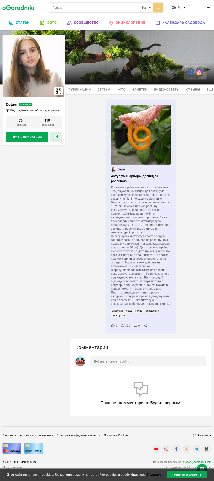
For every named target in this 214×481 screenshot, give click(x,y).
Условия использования (36, 435)
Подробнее (155, 475)
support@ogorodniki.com (197, 462)
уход (129, 310)
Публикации (80, 89)
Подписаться (30, 137)
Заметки (140, 89)
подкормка (118, 315)
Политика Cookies (116, 435)
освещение (152, 310)
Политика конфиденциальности (78, 435)
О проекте (9, 435)
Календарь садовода (180, 22)
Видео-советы (167, 89)
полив (138, 310)
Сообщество (83, 22)
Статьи (19, 22)
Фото (48, 22)
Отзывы (193, 89)
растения (117, 310)
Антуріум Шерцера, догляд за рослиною (134, 178)
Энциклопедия (127, 22)
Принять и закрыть (187, 474)
